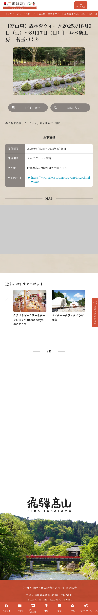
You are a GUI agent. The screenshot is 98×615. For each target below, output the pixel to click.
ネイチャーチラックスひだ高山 (67, 317)
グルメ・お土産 (33, 610)
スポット (7, 610)
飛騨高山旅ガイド (20, 5)
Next (89, 301)
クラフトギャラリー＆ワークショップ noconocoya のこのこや (29, 319)
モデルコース (86, 610)
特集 (73, 610)
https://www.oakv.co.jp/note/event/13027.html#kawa (60, 180)
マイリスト (81, 6)
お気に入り (73, 107)
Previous (9, 301)
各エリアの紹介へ (95, 315)
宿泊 (59, 610)
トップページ (12, 13)
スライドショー (30, 107)
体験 (46, 610)
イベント (27, 13)
